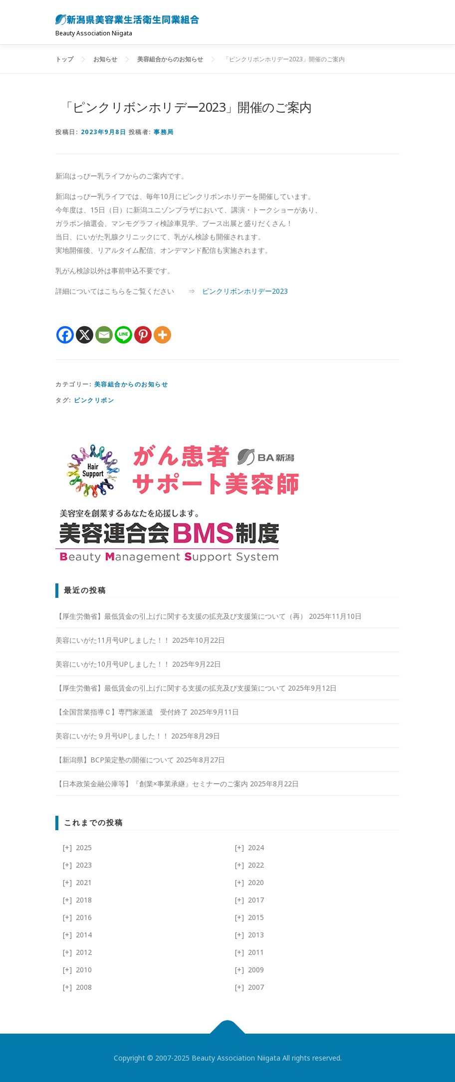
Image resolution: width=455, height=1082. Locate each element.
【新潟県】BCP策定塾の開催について (114, 759)
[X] (84, 335)
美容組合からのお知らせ (131, 384)
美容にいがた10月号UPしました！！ (112, 664)
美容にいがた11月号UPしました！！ (112, 640)
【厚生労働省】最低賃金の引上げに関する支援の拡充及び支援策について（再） (181, 616)
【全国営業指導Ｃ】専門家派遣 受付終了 (121, 712)
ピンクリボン (94, 400)
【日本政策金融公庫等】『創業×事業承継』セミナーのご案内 (151, 783)
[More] (162, 335)
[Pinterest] (143, 335)
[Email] (104, 335)
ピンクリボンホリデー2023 (245, 291)
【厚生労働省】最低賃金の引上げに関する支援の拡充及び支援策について (170, 688)
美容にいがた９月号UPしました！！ (112, 735)
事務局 (164, 132)
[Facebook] (65, 335)
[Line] (123, 335)
